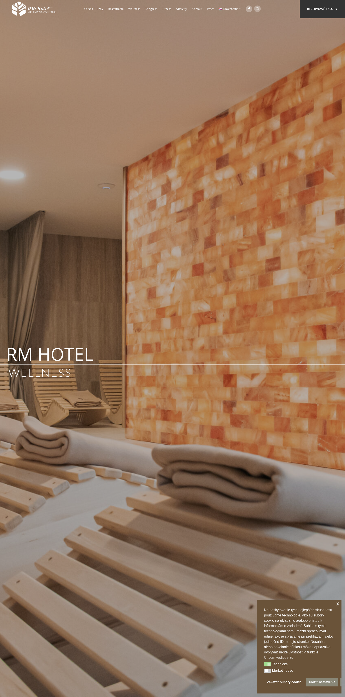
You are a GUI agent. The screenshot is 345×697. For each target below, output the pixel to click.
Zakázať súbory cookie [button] (284, 682)
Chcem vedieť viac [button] (278, 657)
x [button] (337, 603)
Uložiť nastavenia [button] (322, 682)
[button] (267, 664)
